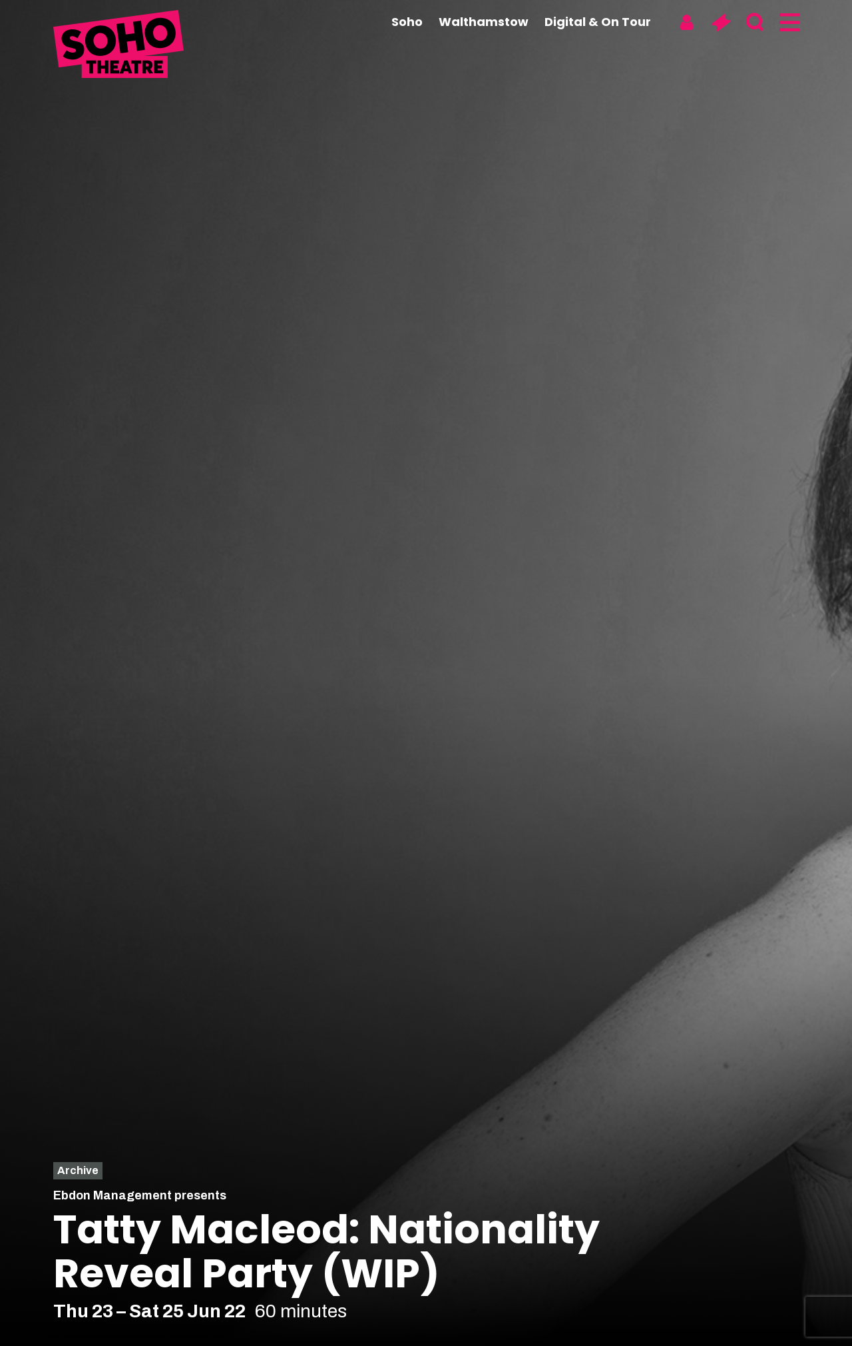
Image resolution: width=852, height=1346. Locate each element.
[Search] (754, 23)
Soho (407, 21)
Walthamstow (484, 21)
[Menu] (788, 23)
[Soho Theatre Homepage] (119, 46)
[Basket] (721, 23)
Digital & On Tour (597, 21)
